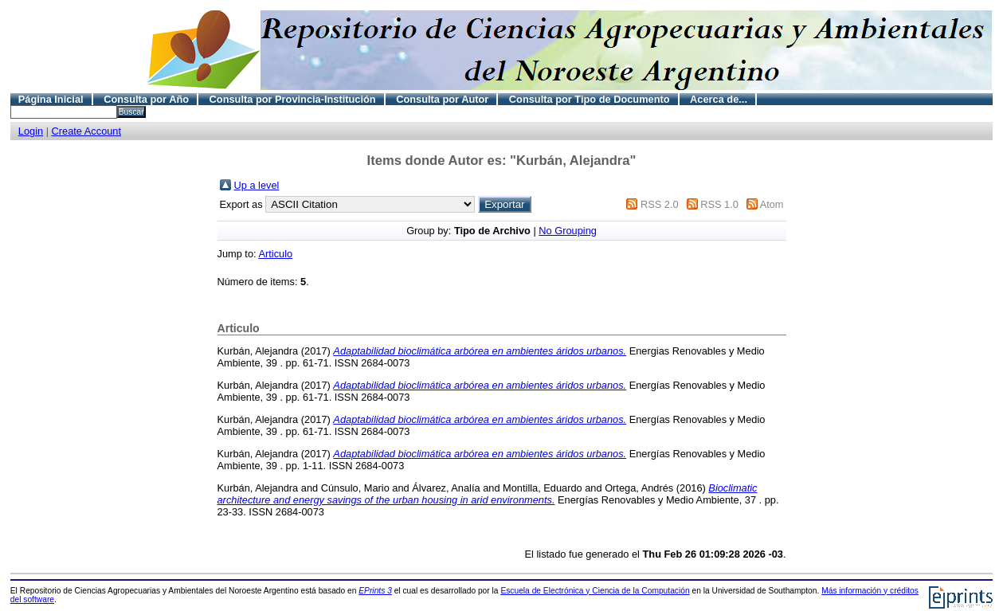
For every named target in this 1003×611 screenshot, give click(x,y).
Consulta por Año (146, 99)
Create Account (87, 131)
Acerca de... (718, 99)
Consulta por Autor (442, 99)
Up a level (257, 185)
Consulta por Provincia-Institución (293, 99)
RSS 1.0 (719, 204)
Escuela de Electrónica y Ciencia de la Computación (594, 590)
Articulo (275, 254)
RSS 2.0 (660, 204)
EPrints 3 (375, 590)
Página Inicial (51, 99)
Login (30, 131)
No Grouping (568, 231)
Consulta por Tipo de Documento (589, 99)
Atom (772, 204)
